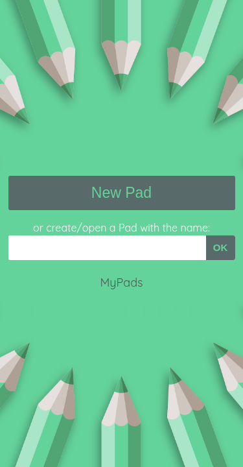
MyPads (121, 282)
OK (220, 247)
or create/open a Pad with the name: (121, 227)
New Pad (121, 192)
